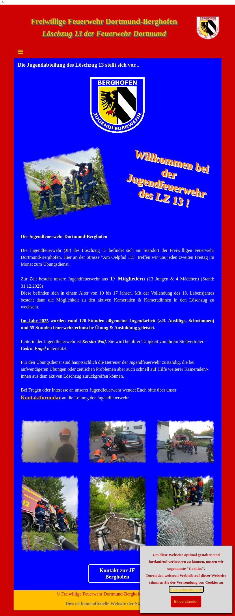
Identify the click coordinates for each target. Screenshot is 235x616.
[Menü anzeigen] (20, 51)
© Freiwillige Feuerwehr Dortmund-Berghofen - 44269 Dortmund (118, 593)
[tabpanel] (117, 321)
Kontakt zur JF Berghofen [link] (117, 573)
